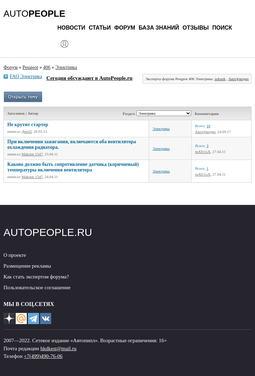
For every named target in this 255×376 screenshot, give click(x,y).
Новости (71, 28)
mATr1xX (202, 151)
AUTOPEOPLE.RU (47, 232)
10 (208, 126)
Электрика (161, 128)
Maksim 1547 (32, 154)
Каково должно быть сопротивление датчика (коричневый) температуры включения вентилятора (73, 167)
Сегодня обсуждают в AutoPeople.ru (89, 78)
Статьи (100, 28)
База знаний (159, 28)
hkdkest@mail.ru (58, 348)
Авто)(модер (239, 79)
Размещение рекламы (27, 266)
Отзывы (196, 28)
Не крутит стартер (27, 124)
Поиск (222, 28)
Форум (124, 28)
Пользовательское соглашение (36, 287)
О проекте (14, 255)
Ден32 (27, 131)
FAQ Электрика (26, 76)
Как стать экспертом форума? (36, 276)
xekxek (220, 79)
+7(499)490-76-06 (43, 356)
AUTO (34, 13)
